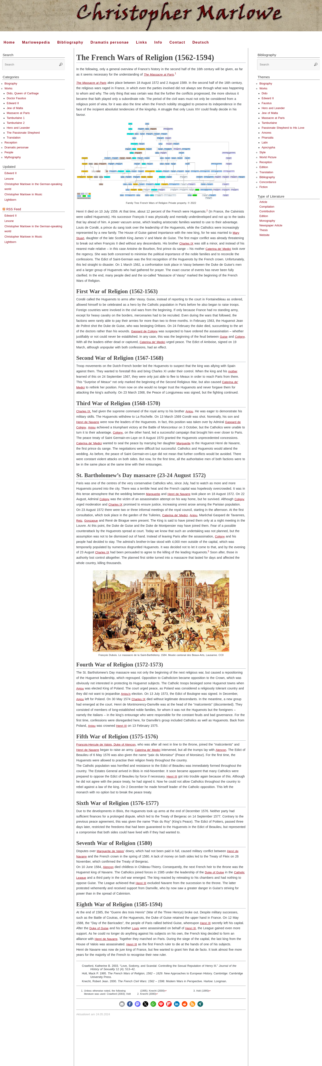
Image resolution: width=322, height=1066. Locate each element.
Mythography (12, 157)
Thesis (263, 230)
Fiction (263, 187)
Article (263, 202)
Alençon (224, 750)
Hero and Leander (18, 127)
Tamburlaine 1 (16, 118)
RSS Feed (13, 209)
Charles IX (186, 243)
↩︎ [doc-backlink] (166, 990)
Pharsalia (267, 137)
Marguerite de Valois (111, 851)
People (8, 152)
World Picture (267, 157)
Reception (10, 142)
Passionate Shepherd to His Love (283, 127)
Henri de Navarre (88, 422)
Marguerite (185, 443)
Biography (10, 83)
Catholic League (87, 877)
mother (233, 371)
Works (8, 88)
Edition (263, 167)
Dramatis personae (16, 147)
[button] (122, 1004)
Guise (224, 336)
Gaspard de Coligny (145, 331)
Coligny (81, 342)
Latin (265, 142)
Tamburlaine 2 (16, 122)
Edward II (13, 103)
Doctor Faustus (16, 98)
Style (262, 152)
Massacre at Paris (18, 113)
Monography (267, 220)
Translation (14, 137)
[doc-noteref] (177, 74)
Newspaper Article (270, 225)
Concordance (267, 182)
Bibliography (267, 177)
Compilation (266, 206)
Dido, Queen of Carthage (23, 93)
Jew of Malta (15, 108)
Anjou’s (126, 693)
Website (264, 235)
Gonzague (112, 520)
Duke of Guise (215, 872)
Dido (264, 93)
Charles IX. (84, 411)
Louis (137, 928)
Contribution (267, 211)
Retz (99, 520)
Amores (266, 132)
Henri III (122, 725)
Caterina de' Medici (219, 249)
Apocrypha (268, 147)
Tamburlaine (269, 122)
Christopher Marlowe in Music (23, 194)
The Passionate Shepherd (23, 132)
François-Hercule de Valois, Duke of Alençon (107, 744)
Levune (9, 178)
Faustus (267, 103)
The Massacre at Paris (160, 74)
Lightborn (10, 199)
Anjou (190, 411)
